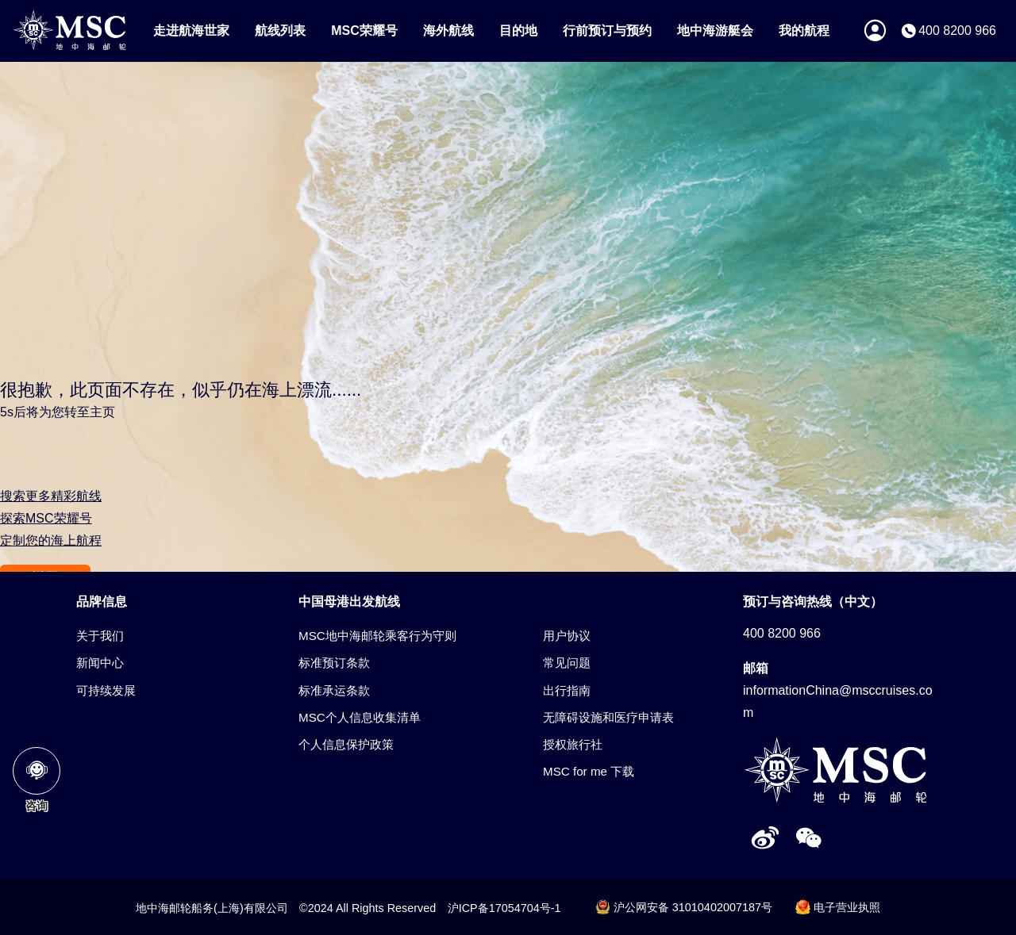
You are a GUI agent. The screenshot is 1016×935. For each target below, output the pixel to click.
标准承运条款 (334, 690)
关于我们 (100, 635)
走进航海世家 (191, 30)
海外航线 (448, 30)
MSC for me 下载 (588, 771)
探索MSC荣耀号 (46, 518)
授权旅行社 (572, 744)
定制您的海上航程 (51, 540)
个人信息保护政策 (346, 744)
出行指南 (567, 690)
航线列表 (280, 30)
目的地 (518, 30)
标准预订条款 (334, 662)
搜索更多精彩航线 (51, 496)
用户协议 (567, 635)
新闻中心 (100, 662)
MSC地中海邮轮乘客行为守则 (377, 635)
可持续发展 (106, 690)
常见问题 (567, 662)
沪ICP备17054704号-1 (504, 908)
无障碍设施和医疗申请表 (608, 717)
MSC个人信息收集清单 (359, 717)
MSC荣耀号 (364, 30)
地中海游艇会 (715, 30)
